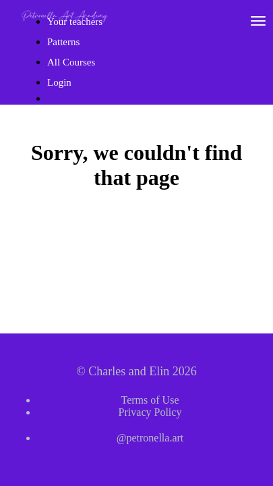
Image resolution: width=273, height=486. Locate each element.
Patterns (63, 41)
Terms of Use (150, 400)
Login (59, 82)
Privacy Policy (150, 412)
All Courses (71, 62)
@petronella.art (150, 437)
